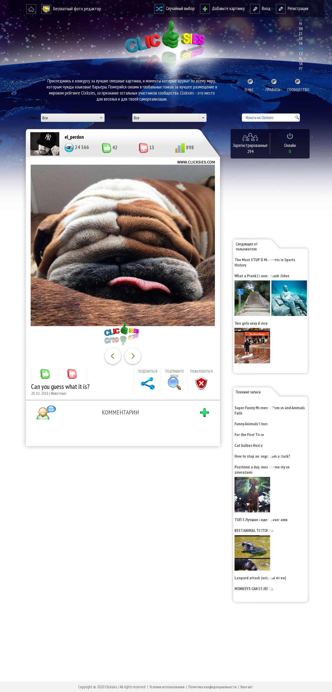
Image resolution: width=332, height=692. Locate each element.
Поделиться (147, 371)
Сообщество (297, 89)
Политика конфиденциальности (212, 686)
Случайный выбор (174, 8)
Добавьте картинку (222, 8)
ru (301, 48)
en (301, 28)
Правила (273, 89)
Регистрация (292, 8)
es (300, 33)
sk (301, 63)
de (301, 38)
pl (300, 58)
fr (300, 43)
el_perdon (74, 137)
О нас (249, 89)
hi (300, 23)
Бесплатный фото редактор (71, 9)
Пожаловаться (201, 371)
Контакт (247, 686)
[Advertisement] (122, 518)
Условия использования (166, 686)
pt (301, 68)
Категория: (119, 117)
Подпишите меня (174, 373)
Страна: (33, 117)
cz (301, 53)
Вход (260, 8)
